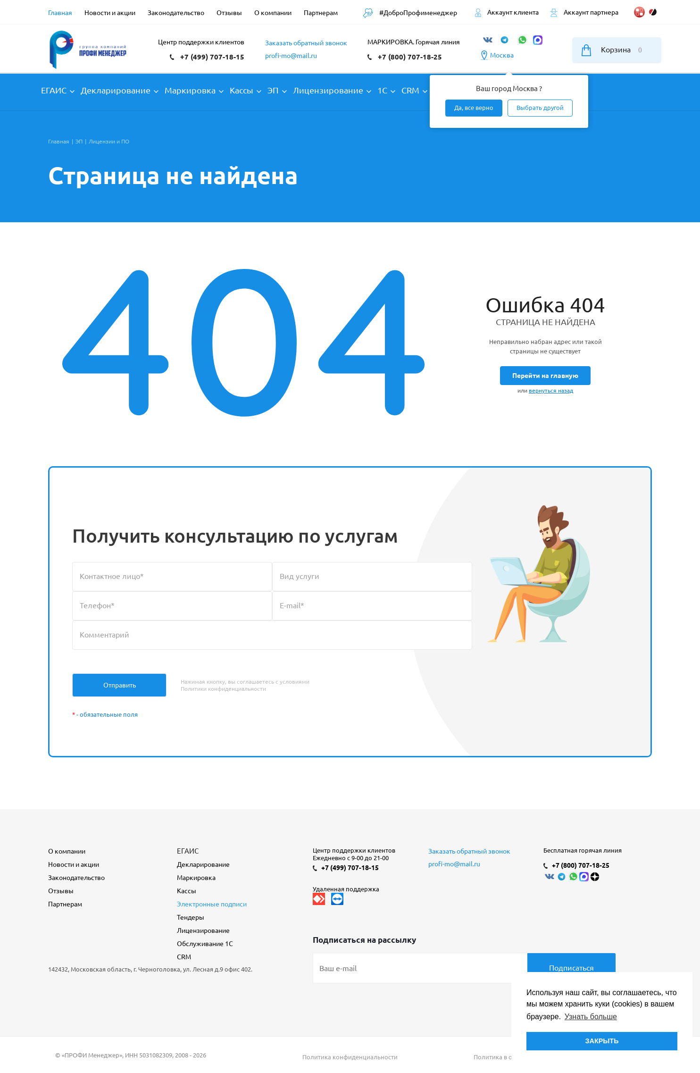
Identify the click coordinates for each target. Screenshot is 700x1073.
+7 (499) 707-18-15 (212, 57)
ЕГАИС (188, 851)
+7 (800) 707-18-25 (410, 57)
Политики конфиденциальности (223, 689)
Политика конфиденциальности (350, 1057)
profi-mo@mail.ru (291, 55)
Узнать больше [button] (591, 1017)
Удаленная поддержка (346, 889)
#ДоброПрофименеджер (410, 13)
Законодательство (76, 877)
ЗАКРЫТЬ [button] (601, 1041)
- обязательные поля (105, 714)
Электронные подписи (212, 904)
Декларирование (203, 864)
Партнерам (65, 904)
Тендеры (190, 917)
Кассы (186, 891)
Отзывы (61, 891)
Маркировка (196, 877)
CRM (184, 957)
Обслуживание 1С (205, 943)
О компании (66, 851)
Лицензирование (203, 930)
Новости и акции (73, 864)
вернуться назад (551, 390)
